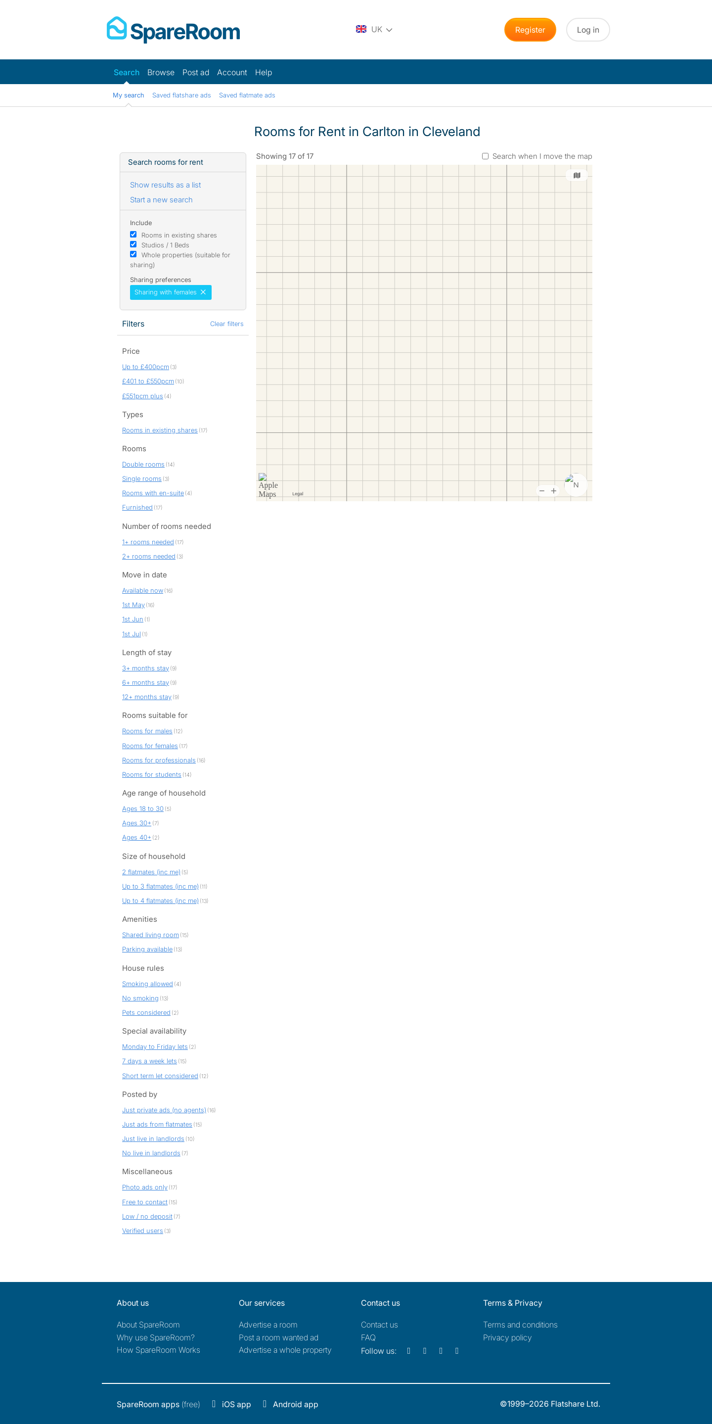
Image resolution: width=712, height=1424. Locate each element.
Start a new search (161, 199)
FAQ (368, 1337)
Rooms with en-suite (153, 493)
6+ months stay (145, 682)
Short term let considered (160, 1076)
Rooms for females (150, 746)
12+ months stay (147, 697)
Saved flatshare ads (181, 95)
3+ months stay (145, 668)
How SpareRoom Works (158, 1350)
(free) (158, 1404)
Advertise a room (268, 1324)
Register (530, 30)
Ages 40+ (136, 837)
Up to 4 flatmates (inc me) (160, 900)
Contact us (379, 1324)
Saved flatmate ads (247, 95)
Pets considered (146, 1012)
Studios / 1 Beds (165, 245)
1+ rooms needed (148, 542)
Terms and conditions (520, 1324)
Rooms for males (147, 731)
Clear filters (227, 324)
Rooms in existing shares (179, 235)
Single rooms (142, 478)
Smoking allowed (147, 984)
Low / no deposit (147, 1216)
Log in (588, 30)
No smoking (140, 998)
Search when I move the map (542, 156)
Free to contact (145, 1202)
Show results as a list (165, 185)
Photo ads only (145, 1187)
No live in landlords (151, 1153)
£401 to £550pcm (148, 381)
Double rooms (143, 464)
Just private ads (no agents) (164, 1110)
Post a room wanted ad (278, 1337)
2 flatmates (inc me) (151, 872)
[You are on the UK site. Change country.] (375, 30)
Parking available (147, 949)
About (148, 1324)
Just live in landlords (153, 1138)
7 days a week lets (149, 1061)
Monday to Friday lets (155, 1046)
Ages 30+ (136, 823)
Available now (142, 590)
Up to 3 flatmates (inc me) (160, 886)
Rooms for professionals (159, 760)
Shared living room (150, 935)
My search (128, 95)
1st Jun (132, 619)
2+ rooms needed (149, 556)
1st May (133, 605)
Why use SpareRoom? (156, 1337)
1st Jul (131, 634)
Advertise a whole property (285, 1350)
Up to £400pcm (145, 367)
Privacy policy (507, 1337)
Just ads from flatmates (157, 1124)
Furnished (137, 507)
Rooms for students (151, 774)
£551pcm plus (142, 396)
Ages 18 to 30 (143, 808)
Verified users (142, 1230)
